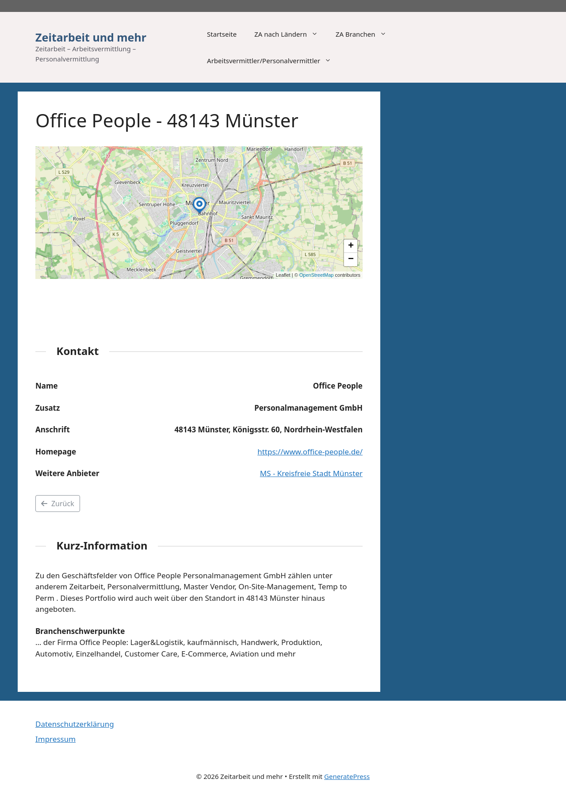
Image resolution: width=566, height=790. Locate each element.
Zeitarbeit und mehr (90, 37)
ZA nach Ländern (290, 34)
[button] (199, 213)
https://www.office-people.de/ (310, 452)
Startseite (222, 34)
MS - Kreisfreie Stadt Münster (311, 473)
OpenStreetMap (316, 275)
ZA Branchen (365, 34)
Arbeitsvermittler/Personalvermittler (273, 60)
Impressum (55, 739)
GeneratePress (347, 776)
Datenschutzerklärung (74, 724)
